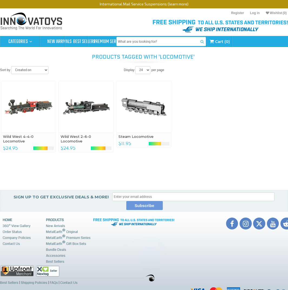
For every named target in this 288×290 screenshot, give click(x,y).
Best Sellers (99, 42)
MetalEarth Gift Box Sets (66, 243)
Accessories (55, 255)
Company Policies (17, 237)
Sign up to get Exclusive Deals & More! (61, 196)
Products (55, 220)
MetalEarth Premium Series (68, 237)
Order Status (12, 231)
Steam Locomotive (136, 136)
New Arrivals (59, 42)
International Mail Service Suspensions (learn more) (144, 4)
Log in (255, 13)
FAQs (54, 282)
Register (237, 13)
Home (7, 220)
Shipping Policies (34, 282)
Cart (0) (262, 41)
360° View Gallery (17, 226)
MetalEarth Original (62, 231)
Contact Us (11, 243)
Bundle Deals (56, 249)
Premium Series (138, 42)
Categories (20, 42)
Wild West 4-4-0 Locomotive (18, 138)
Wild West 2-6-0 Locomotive (76, 138)
